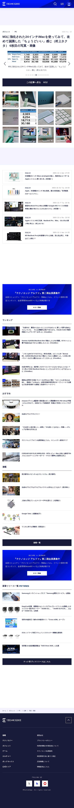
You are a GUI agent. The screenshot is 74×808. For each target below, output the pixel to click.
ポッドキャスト (8, 761)
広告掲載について (43, 761)
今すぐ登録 (37, 307)
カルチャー (6, 756)
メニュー (62, 4)
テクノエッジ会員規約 (45, 751)
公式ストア (6, 767)
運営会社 (40, 735)
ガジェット (6, 746)
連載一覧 (37, 543)
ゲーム (5, 751)
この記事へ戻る (37, 82)
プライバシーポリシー (45, 740)
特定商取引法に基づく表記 (46, 756)
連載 (4, 735)
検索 (55, 4)
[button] (5, 63)
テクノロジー (7, 740)
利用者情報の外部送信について (48, 746)
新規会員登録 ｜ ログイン (69, 4)
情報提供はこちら (43, 767)
